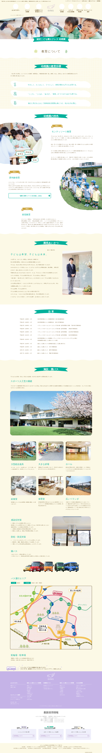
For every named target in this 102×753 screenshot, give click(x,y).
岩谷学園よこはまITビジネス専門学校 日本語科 (73, 746)
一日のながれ (78, 690)
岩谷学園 (23, 746)
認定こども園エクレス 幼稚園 (34, 682)
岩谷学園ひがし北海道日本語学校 (34, 748)
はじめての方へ (14, 682)
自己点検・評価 (13, 702)
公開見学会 (78, 694)
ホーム (12, 15)
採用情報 (98, 1)
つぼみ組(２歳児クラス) (47, 688)
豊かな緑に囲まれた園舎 (81, 688)
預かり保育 (29, 688)
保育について (78, 687)
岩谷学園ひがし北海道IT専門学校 (20, 748)
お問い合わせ (84, 1)
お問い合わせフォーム (14, 703)
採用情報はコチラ (18, 735)
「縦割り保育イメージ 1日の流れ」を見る (30, 196)
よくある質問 (29, 694)
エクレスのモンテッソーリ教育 (16, 697)
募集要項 (78, 693)
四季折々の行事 (79, 691)
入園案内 (28, 691)
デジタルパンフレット (76, 1)
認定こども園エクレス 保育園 (67, 682)
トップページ (67, 1)
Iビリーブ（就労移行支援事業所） (65, 748)
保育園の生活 (62, 687)
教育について (29, 685)
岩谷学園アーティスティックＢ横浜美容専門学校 (36, 746)
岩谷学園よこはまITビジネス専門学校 (54, 746)
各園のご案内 (13, 687)
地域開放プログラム (80, 696)
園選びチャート (13, 685)
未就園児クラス (30, 693)
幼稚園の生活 (29, 687)
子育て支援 (29, 696)
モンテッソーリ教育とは (15, 699)
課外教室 (28, 690)
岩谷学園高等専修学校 (46, 748)
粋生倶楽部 (55, 748)
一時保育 (61, 690)
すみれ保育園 (79, 682)
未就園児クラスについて (48, 685)
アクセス (28, 697)
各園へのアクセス (92, 1)
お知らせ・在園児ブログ (81, 685)
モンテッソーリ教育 (15, 695)
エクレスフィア (46, 687)
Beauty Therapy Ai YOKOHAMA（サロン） (82, 748)
